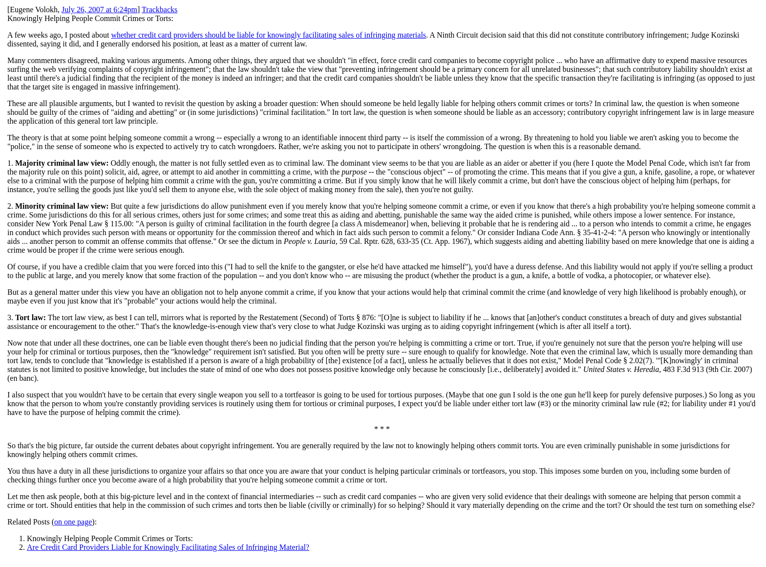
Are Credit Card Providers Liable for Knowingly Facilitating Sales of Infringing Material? (168, 547)
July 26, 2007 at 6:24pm (99, 9)
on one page (73, 522)
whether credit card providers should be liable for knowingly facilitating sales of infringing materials (268, 35)
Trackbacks (159, 9)
